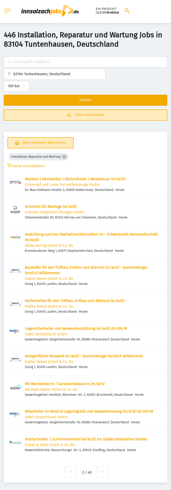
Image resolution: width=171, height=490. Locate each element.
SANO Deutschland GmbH (46, 334)
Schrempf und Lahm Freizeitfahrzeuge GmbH (62, 184)
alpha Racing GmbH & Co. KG (49, 245)
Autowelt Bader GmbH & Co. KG (51, 389)
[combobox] (85, 62)
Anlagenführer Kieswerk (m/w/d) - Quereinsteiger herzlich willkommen (84, 356)
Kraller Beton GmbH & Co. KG (49, 278)
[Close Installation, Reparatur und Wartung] (64, 156)
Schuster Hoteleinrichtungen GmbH (54, 212)
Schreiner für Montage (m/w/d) (51, 206)
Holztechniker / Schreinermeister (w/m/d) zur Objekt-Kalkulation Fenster (86, 439)
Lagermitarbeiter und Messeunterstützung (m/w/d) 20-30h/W (76, 328)
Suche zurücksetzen (26, 166)
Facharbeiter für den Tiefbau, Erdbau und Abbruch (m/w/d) (74, 301)
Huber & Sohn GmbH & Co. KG (50, 445)
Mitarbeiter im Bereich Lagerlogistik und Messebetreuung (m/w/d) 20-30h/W (89, 411)
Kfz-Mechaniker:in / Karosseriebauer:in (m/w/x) (64, 384)
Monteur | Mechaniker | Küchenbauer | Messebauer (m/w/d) (75, 179)
